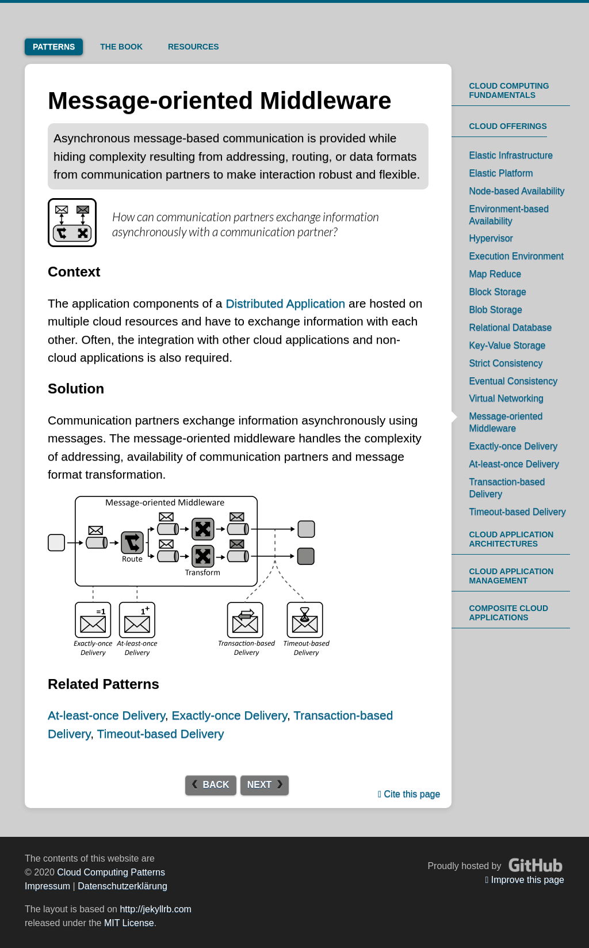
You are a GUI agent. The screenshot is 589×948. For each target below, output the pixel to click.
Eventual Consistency (513, 381)
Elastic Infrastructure (511, 155)
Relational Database (510, 327)
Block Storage (497, 292)
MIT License (129, 923)
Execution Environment (516, 256)
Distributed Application (285, 303)
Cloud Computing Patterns (111, 872)
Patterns (54, 46)
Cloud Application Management (511, 576)
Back (215, 785)
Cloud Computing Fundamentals (509, 90)
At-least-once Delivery (106, 715)
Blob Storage (495, 309)
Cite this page (409, 794)
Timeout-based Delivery (160, 733)
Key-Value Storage (507, 345)
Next (259, 785)
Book (121, 46)
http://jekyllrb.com (155, 909)
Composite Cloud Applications (508, 613)
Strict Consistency (505, 363)
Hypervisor (490, 238)
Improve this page (524, 880)
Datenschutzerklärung (122, 886)
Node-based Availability (516, 191)
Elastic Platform (501, 173)
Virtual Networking (506, 398)
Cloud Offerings (507, 126)
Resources (193, 46)
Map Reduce (495, 274)
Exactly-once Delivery (229, 715)
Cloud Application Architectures (511, 539)
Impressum (47, 886)
